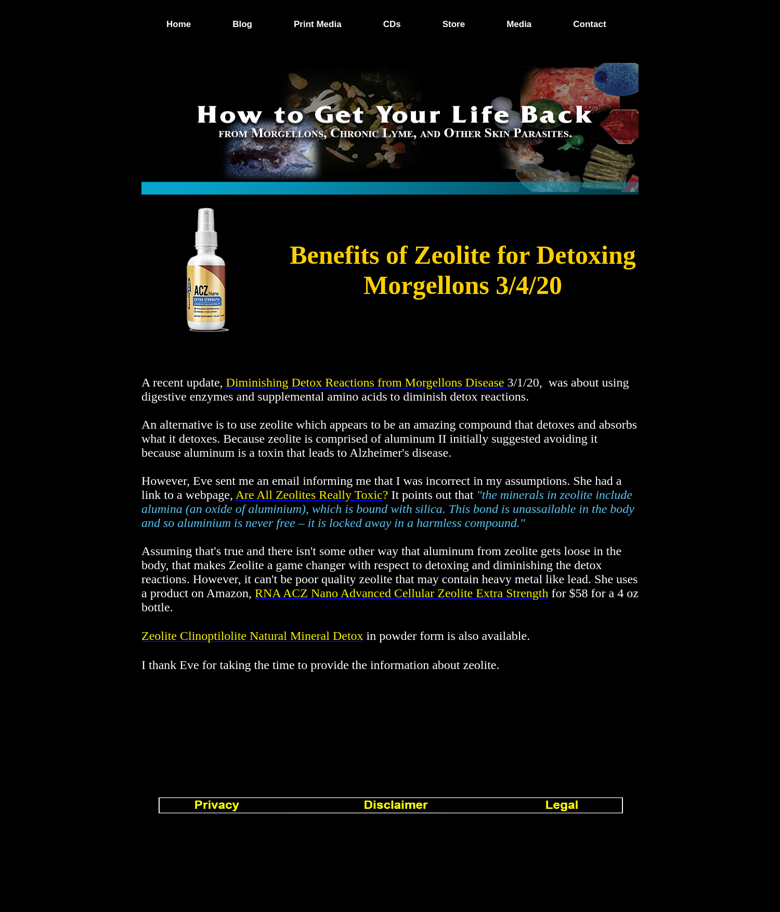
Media (518, 24)
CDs (392, 24)
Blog (242, 24)
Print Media (318, 24)
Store (454, 24)
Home (178, 24)
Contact (589, 24)
